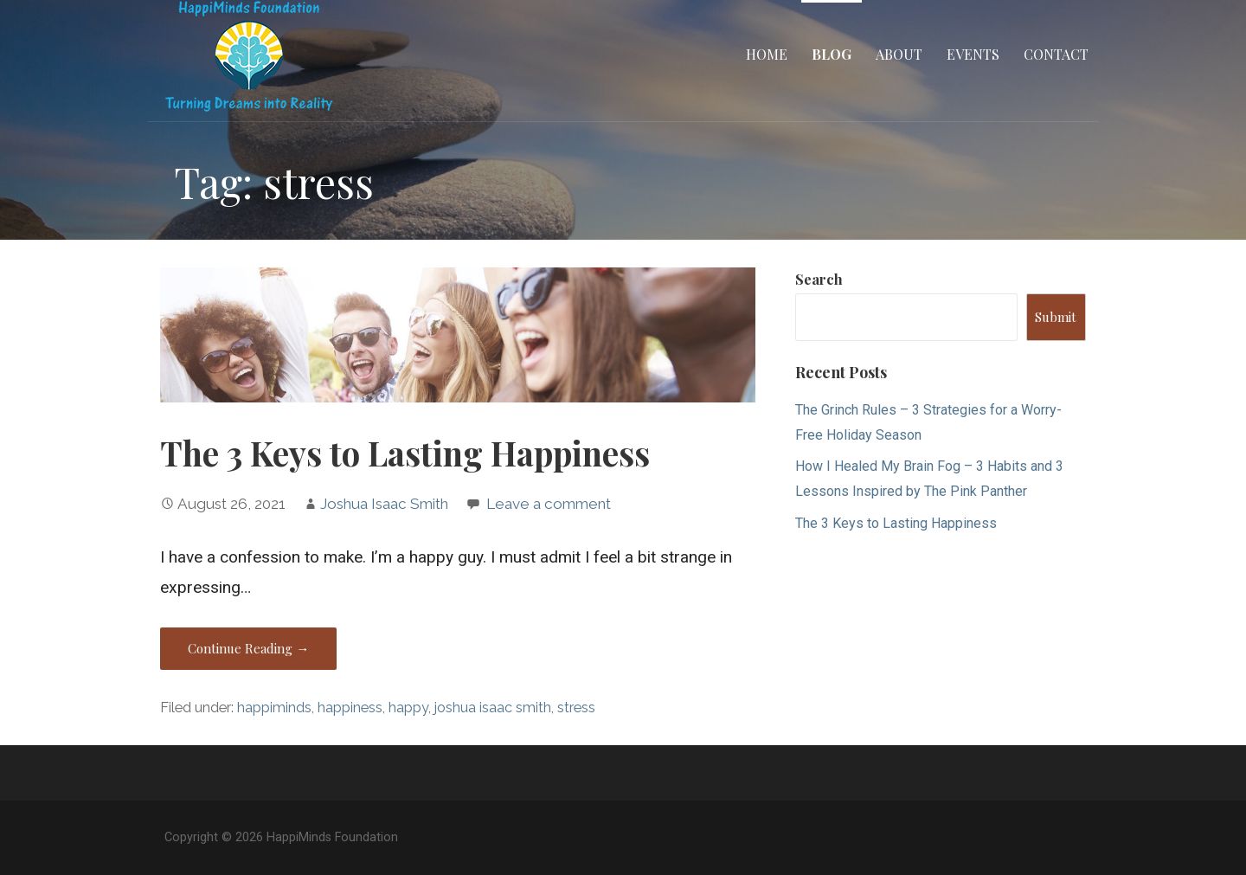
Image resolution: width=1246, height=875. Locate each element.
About (899, 54)
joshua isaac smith (492, 707)
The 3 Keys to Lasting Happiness (405, 452)
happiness (350, 707)
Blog (831, 54)
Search (819, 279)
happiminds (274, 707)
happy (408, 707)
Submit (1055, 316)
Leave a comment (548, 503)
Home (766, 54)
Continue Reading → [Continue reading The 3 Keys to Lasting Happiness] (248, 648)
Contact (1056, 54)
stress (576, 707)
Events (973, 54)
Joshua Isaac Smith (384, 503)
